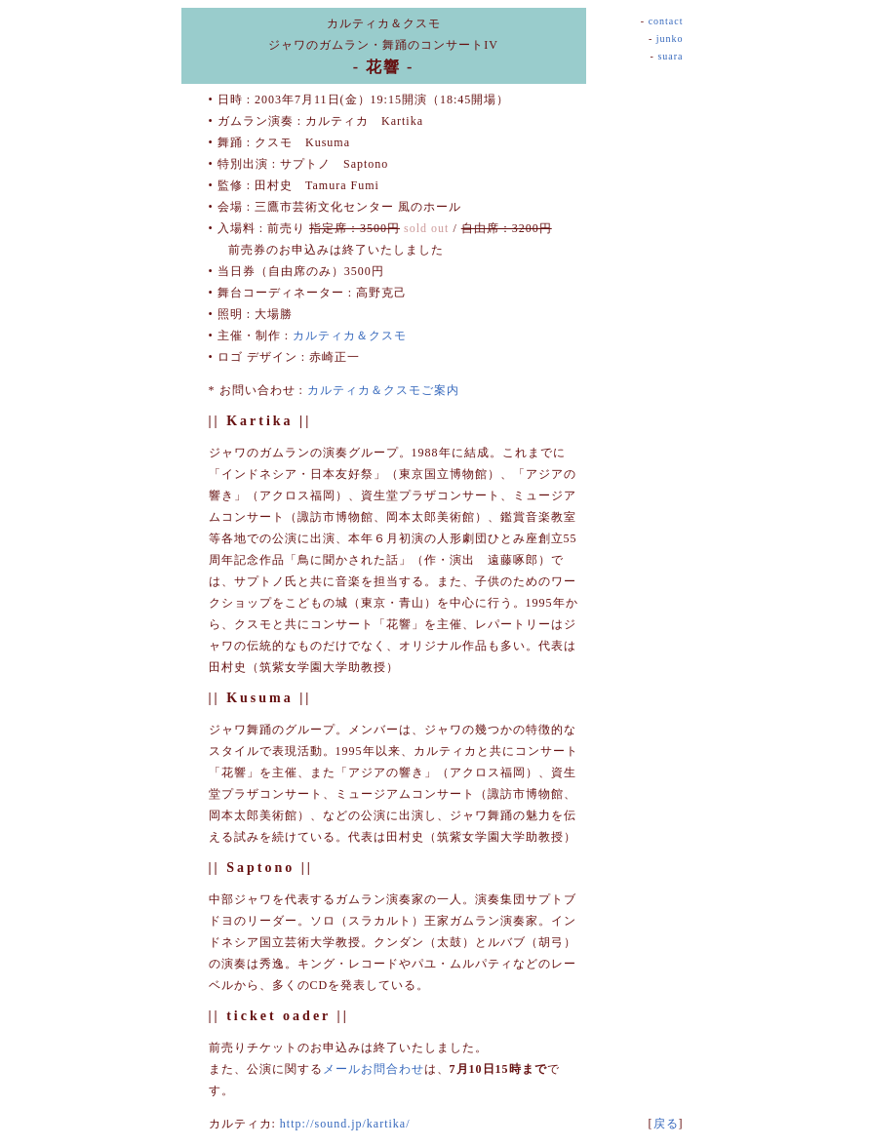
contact (666, 21)
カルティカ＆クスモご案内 (383, 390)
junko (670, 38)
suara (670, 56)
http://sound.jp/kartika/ (345, 1123)
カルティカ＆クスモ (350, 335)
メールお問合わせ (373, 1069)
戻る (666, 1123)
